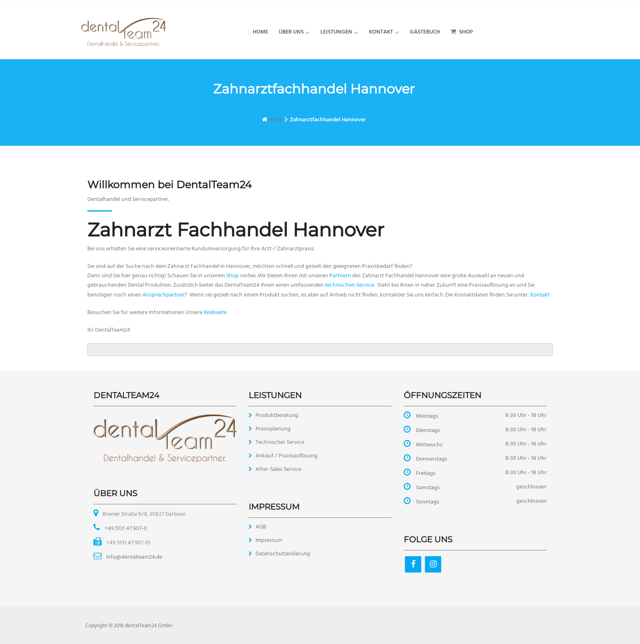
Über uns (291, 32)
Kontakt (381, 32)
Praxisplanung (273, 429)
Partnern (340, 276)
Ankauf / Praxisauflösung (287, 456)
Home (260, 32)
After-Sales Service (278, 469)
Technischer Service (280, 442)
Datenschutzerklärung (283, 554)
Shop (462, 32)
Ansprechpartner (163, 295)
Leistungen (336, 32)
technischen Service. (350, 285)
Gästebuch (425, 32)
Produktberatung (277, 415)
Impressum (269, 540)
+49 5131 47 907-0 (125, 528)
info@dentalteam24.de (133, 557)
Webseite (215, 312)
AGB (261, 527)
